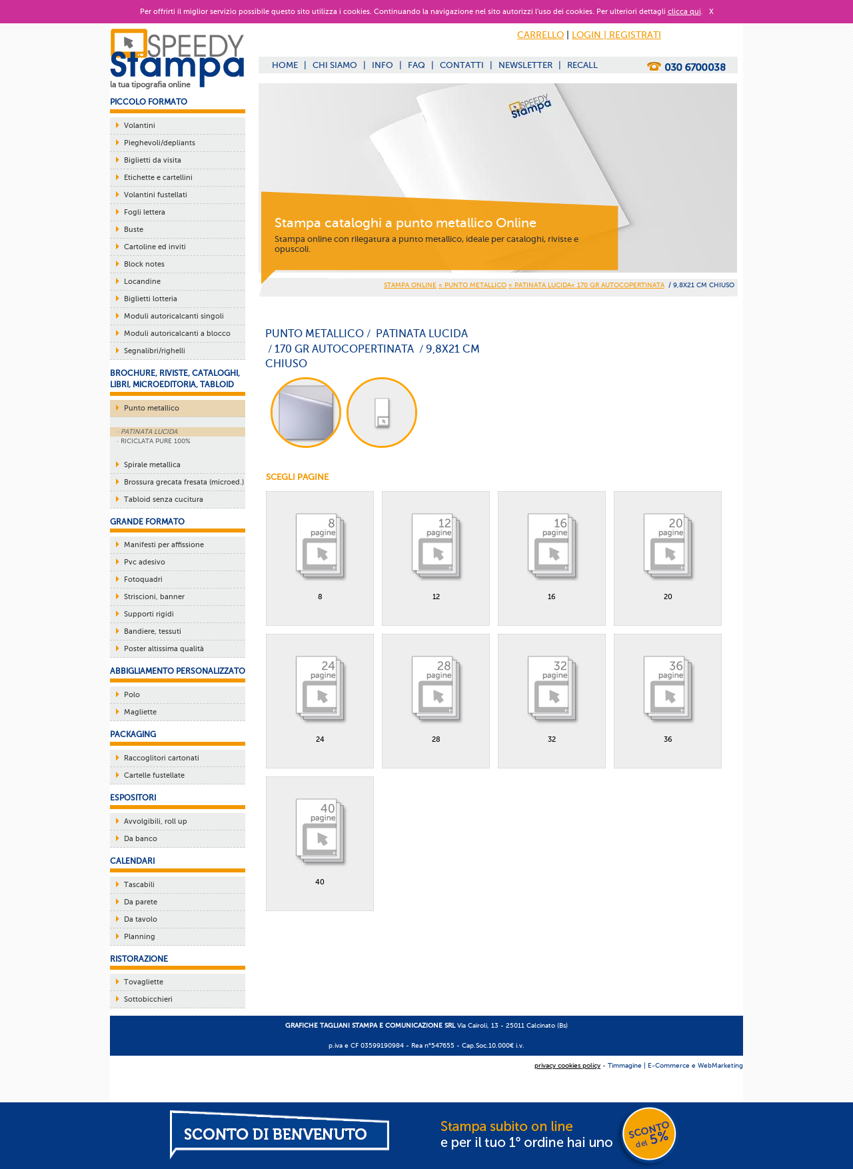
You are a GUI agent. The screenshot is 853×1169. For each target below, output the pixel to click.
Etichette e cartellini (158, 177)
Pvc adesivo (144, 562)
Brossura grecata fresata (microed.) (184, 482)
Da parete (140, 902)
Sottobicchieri (148, 999)
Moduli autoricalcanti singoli (174, 316)
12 (435, 550)
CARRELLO (540, 35)
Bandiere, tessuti (152, 631)
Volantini (139, 125)
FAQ (416, 65)
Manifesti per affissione (164, 545)
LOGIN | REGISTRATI (616, 35)
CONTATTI (462, 65)
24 (320, 692)
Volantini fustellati (155, 195)
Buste (133, 229)
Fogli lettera (144, 212)
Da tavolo (140, 919)
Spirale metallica (152, 465)
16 (551, 550)
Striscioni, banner (154, 596)
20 (667, 550)
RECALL (582, 65)
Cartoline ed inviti (155, 247)
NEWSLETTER (525, 65)
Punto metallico (151, 408)
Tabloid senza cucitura (163, 499)
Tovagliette (143, 982)
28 (435, 692)
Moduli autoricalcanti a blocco (177, 333)
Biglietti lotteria (150, 299)
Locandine (142, 281)
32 (551, 692)
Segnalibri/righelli (154, 351)
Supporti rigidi (149, 614)
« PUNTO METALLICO (472, 285)
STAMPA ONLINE (410, 285)
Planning (139, 936)
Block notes (144, 264)
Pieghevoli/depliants (159, 143)
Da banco (140, 838)
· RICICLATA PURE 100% (154, 441)
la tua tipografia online (150, 84)
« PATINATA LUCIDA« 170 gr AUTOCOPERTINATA (586, 285)
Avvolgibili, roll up (155, 821)
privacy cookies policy (567, 1065)
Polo (132, 694)
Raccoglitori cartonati (161, 758)
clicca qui (684, 11)
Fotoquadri (143, 579)
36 (667, 692)
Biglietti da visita (152, 160)
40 (320, 835)
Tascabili (139, 884)
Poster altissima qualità (164, 648)
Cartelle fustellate (154, 775)
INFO (382, 65)
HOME (285, 65)
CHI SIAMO (335, 65)
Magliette (140, 712)
